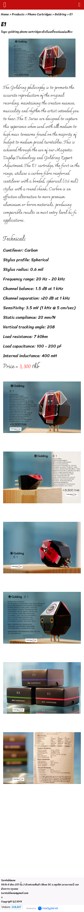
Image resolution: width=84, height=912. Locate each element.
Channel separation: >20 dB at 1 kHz (36, 298)
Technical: (14, 239)
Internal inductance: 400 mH (30, 355)
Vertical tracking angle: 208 (29, 327)
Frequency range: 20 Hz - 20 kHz (34, 279)
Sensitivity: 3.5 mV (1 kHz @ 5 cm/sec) (39, 307)
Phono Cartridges (40, 14)
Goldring (60, 14)
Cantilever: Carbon (20, 250)
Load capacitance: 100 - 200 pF (32, 346)
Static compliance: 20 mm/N (29, 317)
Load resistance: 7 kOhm (25, 336)
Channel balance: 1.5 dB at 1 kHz (33, 288)
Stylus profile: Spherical (26, 259)
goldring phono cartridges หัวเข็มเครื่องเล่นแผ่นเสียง (40, 31)
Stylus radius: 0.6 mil (23, 269)
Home (5, 14)
